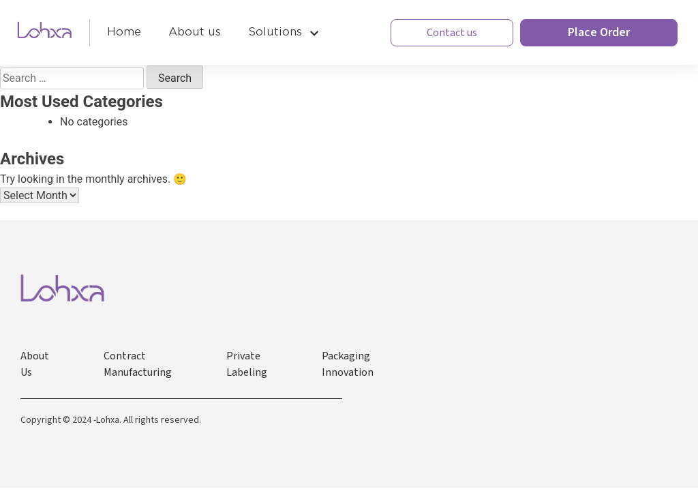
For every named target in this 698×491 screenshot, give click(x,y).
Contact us (452, 32)
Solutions (275, 32)
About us (194, 32)
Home (124, 32)
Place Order (599, 32)
